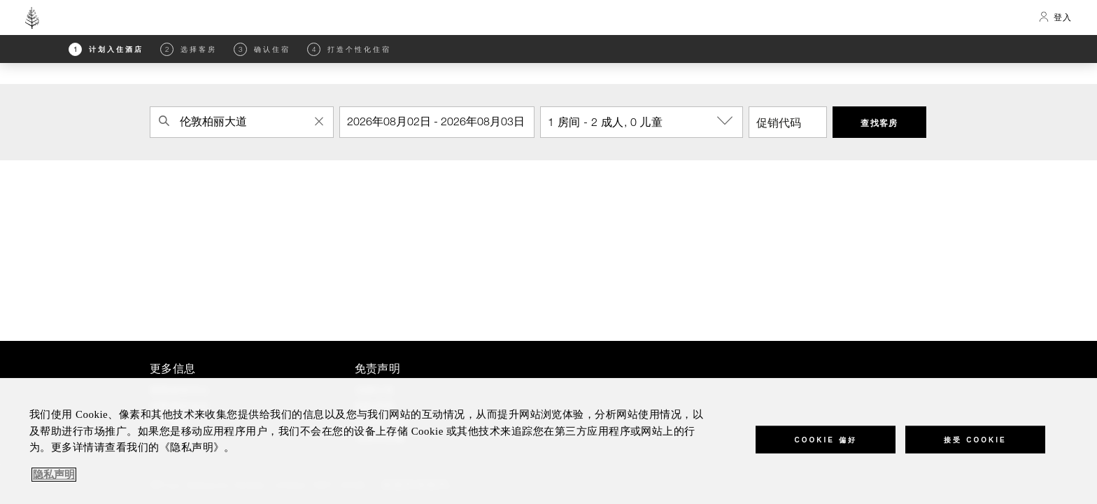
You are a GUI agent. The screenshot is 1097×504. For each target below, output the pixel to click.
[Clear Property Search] (319, 121)
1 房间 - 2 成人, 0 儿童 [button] (645, 121)
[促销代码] (788, 122)
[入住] (437, 122)
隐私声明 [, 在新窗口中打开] (54, 474)
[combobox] (242, 122)
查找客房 (879, 122)
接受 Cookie (975, 439)
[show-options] (726, 121)
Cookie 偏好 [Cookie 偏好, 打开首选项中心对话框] (825, 439)
